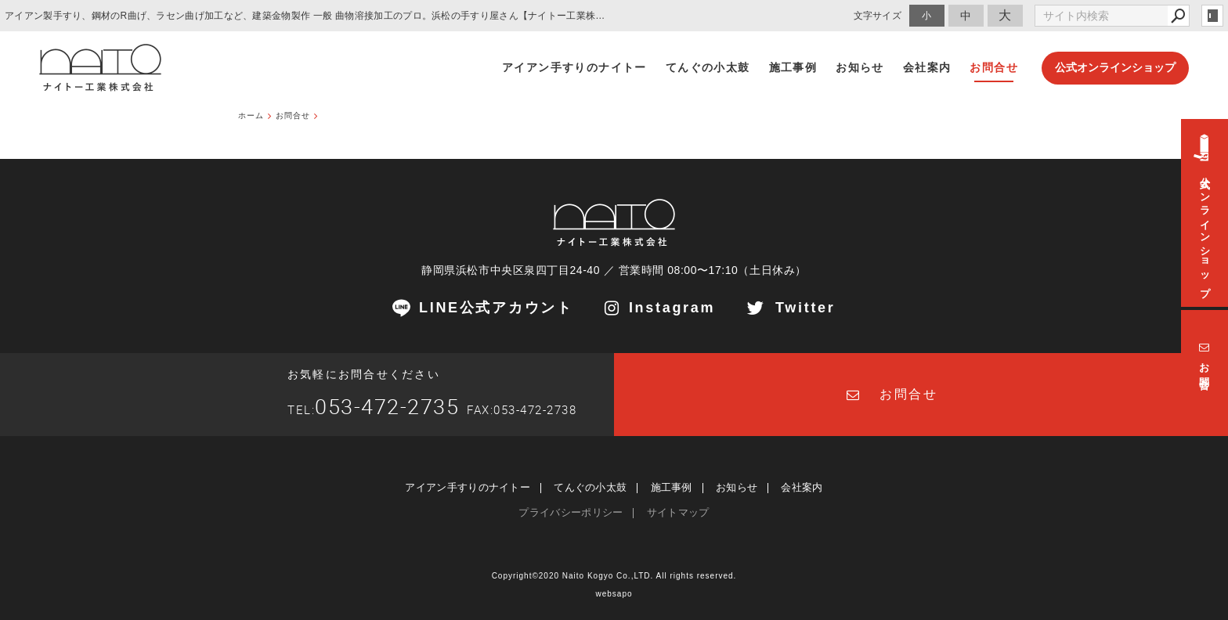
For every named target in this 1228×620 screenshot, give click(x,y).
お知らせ (736, 487)
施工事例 (671, 487)
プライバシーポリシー (570, 512)
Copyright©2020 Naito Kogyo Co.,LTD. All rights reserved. (614, 575)
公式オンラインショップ (1115, 67)
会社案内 (801, 487)
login (1212, 16)
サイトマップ (678, 512)
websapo (613, 593)
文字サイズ (878, 15)
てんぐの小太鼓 (590, 487)
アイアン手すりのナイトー (467, 487)
